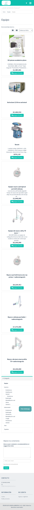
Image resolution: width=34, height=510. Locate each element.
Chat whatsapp (25, 409)
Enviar (6, 468)
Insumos (6, 387)
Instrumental (7, 407)
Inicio (4, 12)
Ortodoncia (10, 396)
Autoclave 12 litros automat (17, 102)
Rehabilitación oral (10, 400)
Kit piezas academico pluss (17, 60)
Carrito (3, 496)
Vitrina (7, 402)
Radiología (8, 398)
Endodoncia (9, 390)
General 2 (8, 404)
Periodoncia (9, 420)
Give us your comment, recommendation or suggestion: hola (16, 445)
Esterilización (9, 392)
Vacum (17, 145)
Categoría (6, 378)
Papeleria (6, 429)
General (7, 394)
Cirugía (7, 418)
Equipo (8, 12)
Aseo (5, 425)
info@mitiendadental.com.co (8, 485)
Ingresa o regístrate (23, 496)
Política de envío (5, 499)
